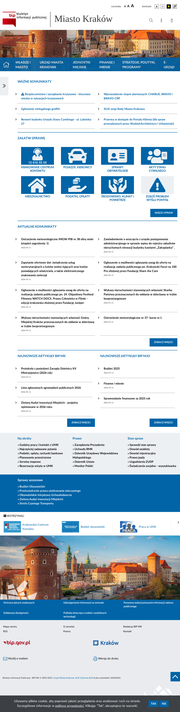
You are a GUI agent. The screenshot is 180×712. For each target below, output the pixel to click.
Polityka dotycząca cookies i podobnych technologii (85, 615)
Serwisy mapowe (30, 461)
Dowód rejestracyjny (143, 453)
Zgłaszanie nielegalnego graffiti (40, 109)
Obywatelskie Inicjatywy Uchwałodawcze (46, 495)
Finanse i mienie (106, 65)
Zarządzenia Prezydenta (89, 445)
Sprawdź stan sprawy (143, 445)
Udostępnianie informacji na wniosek (83, 603)
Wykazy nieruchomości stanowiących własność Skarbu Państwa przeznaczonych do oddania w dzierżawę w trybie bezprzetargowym (140, 294)
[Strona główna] (8, 65)
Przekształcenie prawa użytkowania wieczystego (50, 490)
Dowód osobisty (140, 449)
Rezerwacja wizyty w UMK (36, 466)
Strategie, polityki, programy (138, 65)
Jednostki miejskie (81, 65)
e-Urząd (169, 65)
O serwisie (68, 627)
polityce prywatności (69, 706)
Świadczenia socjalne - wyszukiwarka (153, 466)
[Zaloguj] (172, 21)
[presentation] (178, 522)
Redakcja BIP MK (132, 627)
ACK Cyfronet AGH (84, 678)
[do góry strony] (175, 676)
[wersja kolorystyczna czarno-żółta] (168, 6)
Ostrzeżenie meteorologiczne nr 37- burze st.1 (133, 317)
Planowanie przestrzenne (35, 457)
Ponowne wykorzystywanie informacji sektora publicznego (148, 605)
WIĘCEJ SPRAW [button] (166, 212)
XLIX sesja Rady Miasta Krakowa (124, 109)
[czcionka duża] (136, 6)
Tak (153, 703)
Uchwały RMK (84, 449)
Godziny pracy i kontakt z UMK (39, 445)
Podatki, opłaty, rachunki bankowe (41, 453)
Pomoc (67, 631)
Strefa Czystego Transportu (37, 503)
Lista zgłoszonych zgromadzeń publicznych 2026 (51, 387)
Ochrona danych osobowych (19, 603)
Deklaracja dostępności (16, 613)
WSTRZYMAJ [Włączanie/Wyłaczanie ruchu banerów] (14, 515)
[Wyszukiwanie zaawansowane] (151, 20)
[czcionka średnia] (128, 6)
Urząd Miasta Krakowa (51, 65)
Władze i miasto (23, 65)
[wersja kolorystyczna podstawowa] (156, 6)
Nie (164, 703)
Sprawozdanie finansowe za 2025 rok (127, 398)
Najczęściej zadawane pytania (38, 449)
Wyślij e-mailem (15, 659)
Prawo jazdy (137, 457)
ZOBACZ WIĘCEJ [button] (165, 342)
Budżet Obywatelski (32, 486)
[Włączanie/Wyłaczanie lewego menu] (4, 86)
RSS (5, 631)
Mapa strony (10, 627)
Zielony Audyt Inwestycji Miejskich (41, 499)
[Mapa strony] (162, 21)
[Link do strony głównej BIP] (63, 19)
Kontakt (127, 631)
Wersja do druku (105, 659)
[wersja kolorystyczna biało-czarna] (162, 6)
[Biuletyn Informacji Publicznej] (45, 645)
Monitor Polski (84, 466)
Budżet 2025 (112, 368)
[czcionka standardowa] (125, 6)
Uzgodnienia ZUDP (141, 461)
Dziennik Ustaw (84, 461)
